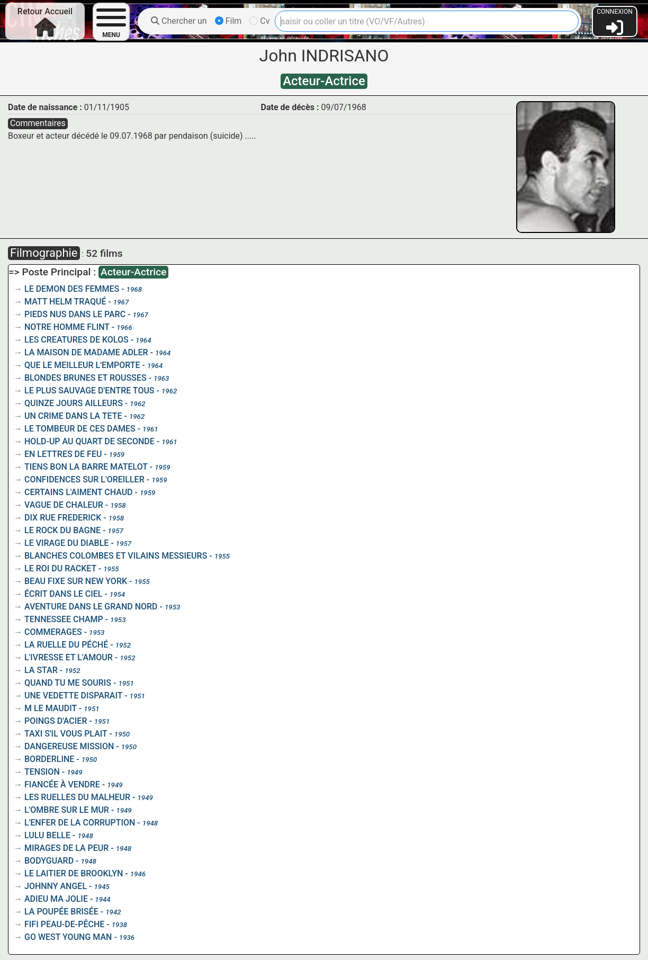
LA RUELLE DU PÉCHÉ (66, 645)
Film (228, 21)
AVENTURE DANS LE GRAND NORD (91, 607)
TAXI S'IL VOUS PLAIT (65, 734)
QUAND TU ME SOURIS (67, 683)
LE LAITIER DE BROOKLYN (73, 873)
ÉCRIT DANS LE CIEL (63, 594)
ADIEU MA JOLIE (56, 899)
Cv (259, 21)
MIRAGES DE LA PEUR (66, 848)
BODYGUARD (49, 861)
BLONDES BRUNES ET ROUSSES (85, 378)
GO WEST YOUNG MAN (68, 937)
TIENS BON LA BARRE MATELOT (86, 467)
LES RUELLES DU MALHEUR (77, 797)
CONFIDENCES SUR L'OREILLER (84, 479)
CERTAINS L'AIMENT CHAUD (78, 492)
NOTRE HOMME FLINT (67, 327)
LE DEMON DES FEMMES (71, 289)
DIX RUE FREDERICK (62, 518)
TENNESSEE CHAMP (63, 619)
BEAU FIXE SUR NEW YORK (75, 581)
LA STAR (41, 670)
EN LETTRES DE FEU (63, 454)
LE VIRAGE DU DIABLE (66, 543)
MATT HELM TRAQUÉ (65, 302)
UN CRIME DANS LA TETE (73, 416)
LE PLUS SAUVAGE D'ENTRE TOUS (89, 390)
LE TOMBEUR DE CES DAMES (80, 429)
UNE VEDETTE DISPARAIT (73, 695)
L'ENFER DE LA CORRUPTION (79, 823)
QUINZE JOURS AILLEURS (73, 403)
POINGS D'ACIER (55, 721)
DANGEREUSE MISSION (69, 746)
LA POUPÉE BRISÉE (61, 912)
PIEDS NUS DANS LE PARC (74, 314)
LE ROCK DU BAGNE (62, 530)
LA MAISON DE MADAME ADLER (86, 352)
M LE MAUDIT (50, 708)
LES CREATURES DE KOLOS (76, 340)
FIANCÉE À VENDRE (62, 784)
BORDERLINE (49, 759)
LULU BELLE (47, 835)
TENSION (42, 772)
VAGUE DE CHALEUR (63, 505)
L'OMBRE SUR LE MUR (66, 810)
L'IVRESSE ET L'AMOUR (68, 657)
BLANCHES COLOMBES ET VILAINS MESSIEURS (115, 556)
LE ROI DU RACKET (60, 568)
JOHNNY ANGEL (55, 886)
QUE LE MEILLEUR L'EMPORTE (82, 365)
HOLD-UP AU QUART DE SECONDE (89, 441)
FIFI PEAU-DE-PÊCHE (64, 924)
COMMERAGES (53, 632)
